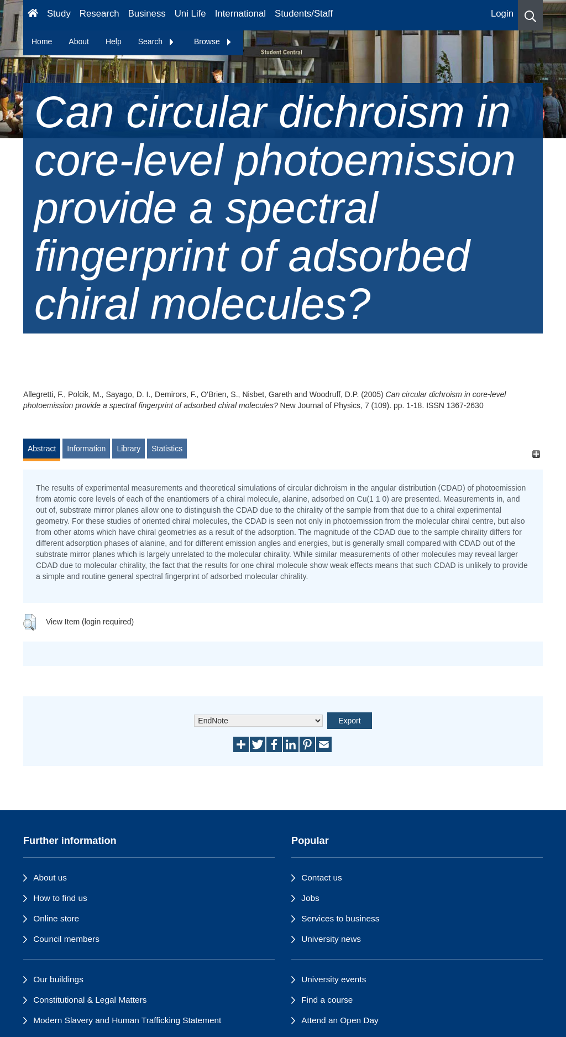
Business (147, 13)
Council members (66, 939)
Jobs (310, 898)
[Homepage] (33, 15)
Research (99, 13)
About (79, 41)
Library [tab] (128, 448)
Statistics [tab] (166, 448)
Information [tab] (86, 448)
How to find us (60, 898)
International (240, 13)
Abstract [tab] (42, 448)
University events (333, 979)
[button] (530, 15)
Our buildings (58, 979)
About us (50, 877)
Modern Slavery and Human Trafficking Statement (127, 1020)
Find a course (327, 999)
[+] (536, 454)
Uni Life (190, 13)
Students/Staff (304, 13)
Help (114, 41)
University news (331, 939)
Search (156, 41)
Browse (213, 41)
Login (502, 13)
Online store (56, 918)
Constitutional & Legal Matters (89, 999)
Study (59, 13)
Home (42, 41)
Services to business (340, 918)
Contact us (321, 877)
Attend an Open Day (339, 1020)
